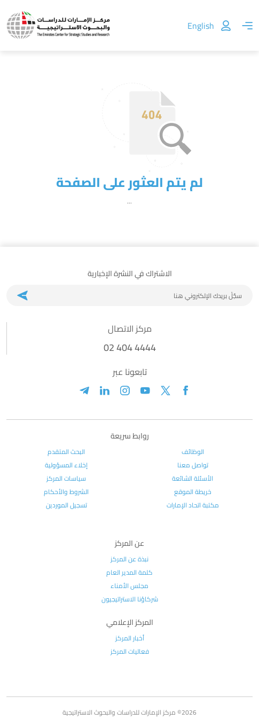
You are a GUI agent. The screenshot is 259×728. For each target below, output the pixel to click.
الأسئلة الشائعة (192, 478)
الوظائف (193, 452)
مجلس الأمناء (129, 586)
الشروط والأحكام (66, 492)
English (200, 25)
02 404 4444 (130, 347)
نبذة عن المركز (129, 559)
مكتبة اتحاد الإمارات (193, 505)
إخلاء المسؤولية (66, 465)
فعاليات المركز (130, 651)
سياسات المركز (66, 478)
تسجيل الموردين (66, 505)
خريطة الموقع (192, 492)
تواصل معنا (192, 465)
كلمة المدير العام (129, 572)
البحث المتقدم (66, 452)
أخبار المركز (129, 638)
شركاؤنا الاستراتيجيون (129, 599)
